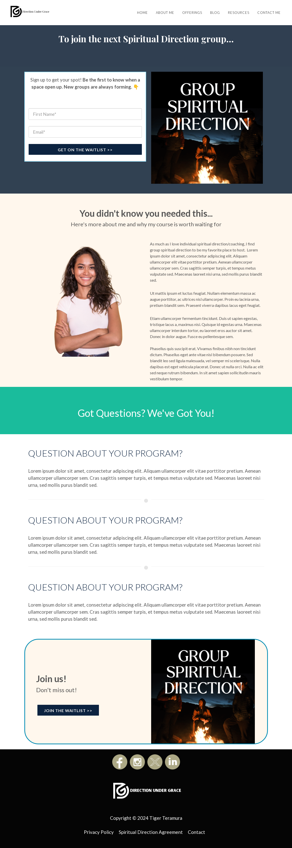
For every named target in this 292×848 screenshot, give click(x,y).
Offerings (192, 13)
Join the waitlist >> (68, 710)
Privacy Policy (99, 832)
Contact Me (269, 13)
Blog (215, 13)
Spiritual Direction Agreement (151, 832)
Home (142, 13)
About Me (165, 13)
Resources (238, 13)
